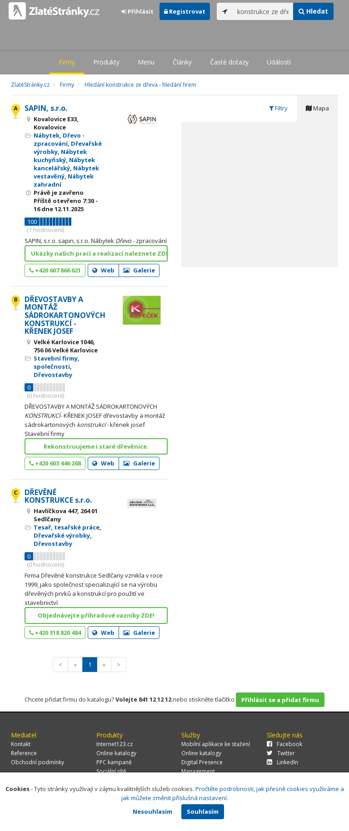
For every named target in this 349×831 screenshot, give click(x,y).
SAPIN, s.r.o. (46, 108)
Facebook (284, 744)
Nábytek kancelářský (64, 164)
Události (279, 62)
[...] (263, 11)
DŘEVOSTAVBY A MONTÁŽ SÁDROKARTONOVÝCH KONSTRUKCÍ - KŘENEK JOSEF (65, 315)
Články (182, 62)
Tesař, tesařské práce (67, 527)
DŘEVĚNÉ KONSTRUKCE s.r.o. (58, 496)
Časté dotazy (229, 62)
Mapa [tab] (317, 108)
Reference (24, 753)
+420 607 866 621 (55, 270)
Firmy (67, 62)
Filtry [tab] (278, 108)
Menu (146, 62)
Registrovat (184, 11)
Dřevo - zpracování (59, 139)
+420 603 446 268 (55, 463)
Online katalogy (116, 753)
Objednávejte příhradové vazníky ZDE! (96, 615)
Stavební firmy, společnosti (57, 362)
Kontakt (20, 744)
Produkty (106, 62)
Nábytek (47, 135)
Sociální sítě (111, 771)
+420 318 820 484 (55, 632)
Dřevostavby (53, 375)
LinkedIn (282, 762)
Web (103, 270)
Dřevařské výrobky (62, 535)
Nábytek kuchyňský (60, 156)
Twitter (281, 753)
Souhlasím (203, 811)
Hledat (313, 11)
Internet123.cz (114, 744)
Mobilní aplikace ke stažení (215, 744)
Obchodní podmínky (37, 762)
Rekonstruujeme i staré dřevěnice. (96, 446)
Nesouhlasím (152, 811)
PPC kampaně (114, 762)
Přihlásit (137, 11)
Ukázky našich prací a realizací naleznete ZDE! (99, 253)
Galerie (139, 270)
